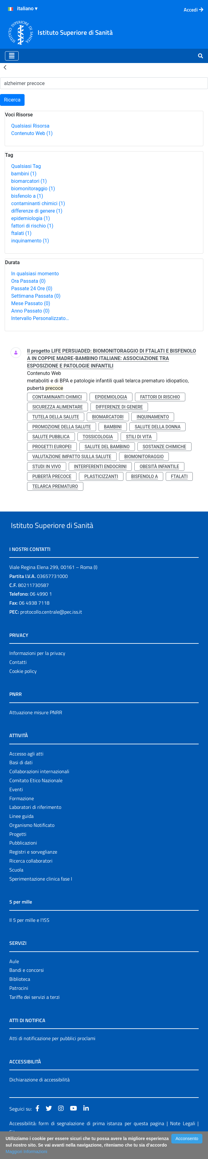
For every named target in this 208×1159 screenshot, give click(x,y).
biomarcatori (29, 181)
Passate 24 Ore (31, 288)
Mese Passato (30, 303)
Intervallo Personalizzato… (40, 318)
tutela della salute (55, 416)
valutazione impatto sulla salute (71, 456)
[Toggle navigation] (12, 56)
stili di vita (139, 436)
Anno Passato (30, 311)
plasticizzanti (101, 476)
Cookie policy (23, 685)
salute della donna (157, 426)
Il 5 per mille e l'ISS (29, 934)
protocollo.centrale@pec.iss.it (51, 626)
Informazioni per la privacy (37, 667)
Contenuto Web (32, 133)
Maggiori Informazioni (26, 1151)
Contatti (18, 676)
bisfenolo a (27, 196)
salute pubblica (51, 436)
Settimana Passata (35, 296)
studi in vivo (46, 466)
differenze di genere (36, 211)
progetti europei (52, 446)
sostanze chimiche (164, 446)
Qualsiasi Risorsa (30, 126)
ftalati (21, 233)
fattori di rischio (32, 226)
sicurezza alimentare (57, 406)
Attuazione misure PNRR (35, 726)
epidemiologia (30, 218)
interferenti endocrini (100, 466)
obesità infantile (159, 466)
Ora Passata (28, 281)
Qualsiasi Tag (26, 166)
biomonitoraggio (33, 189)
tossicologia (98, 436)
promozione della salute (61, 426)
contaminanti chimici (38, 203)
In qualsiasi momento (35, 274)
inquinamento (30, 241)
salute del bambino (107, 446)
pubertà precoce (51, 476)
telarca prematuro (55, 486)
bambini (23, 174)
